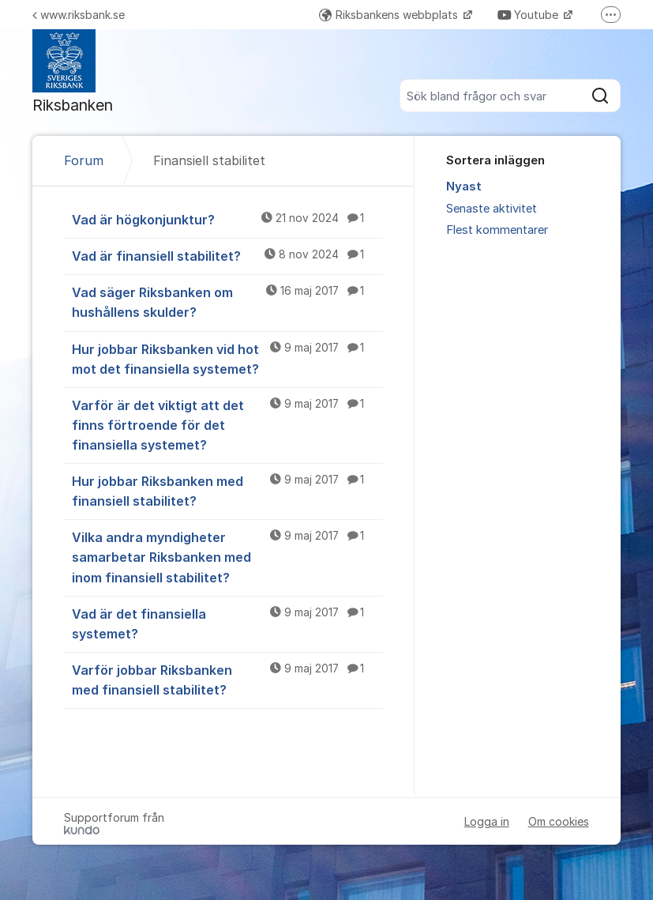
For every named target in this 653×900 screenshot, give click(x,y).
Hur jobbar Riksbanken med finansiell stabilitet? (227, 490)
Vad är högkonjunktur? (227, 219)
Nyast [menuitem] (464, 186)
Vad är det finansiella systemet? (227, 623)
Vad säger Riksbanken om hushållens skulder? (227, 301)
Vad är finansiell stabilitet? (227, 255)
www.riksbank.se (78, 14)
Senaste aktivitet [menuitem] (491, 208)
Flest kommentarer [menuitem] (497, 230)
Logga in (486, 821)
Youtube (529, 14)
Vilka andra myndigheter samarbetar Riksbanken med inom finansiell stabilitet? (227, 556)
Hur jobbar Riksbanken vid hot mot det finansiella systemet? (227, 358)
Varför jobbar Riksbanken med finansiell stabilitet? (227, 679)
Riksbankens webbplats (390, 14)
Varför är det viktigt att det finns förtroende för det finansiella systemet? (227, 424)
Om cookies (558, 821)
